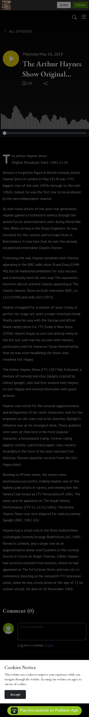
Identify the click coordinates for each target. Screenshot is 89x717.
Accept (15, 694)
